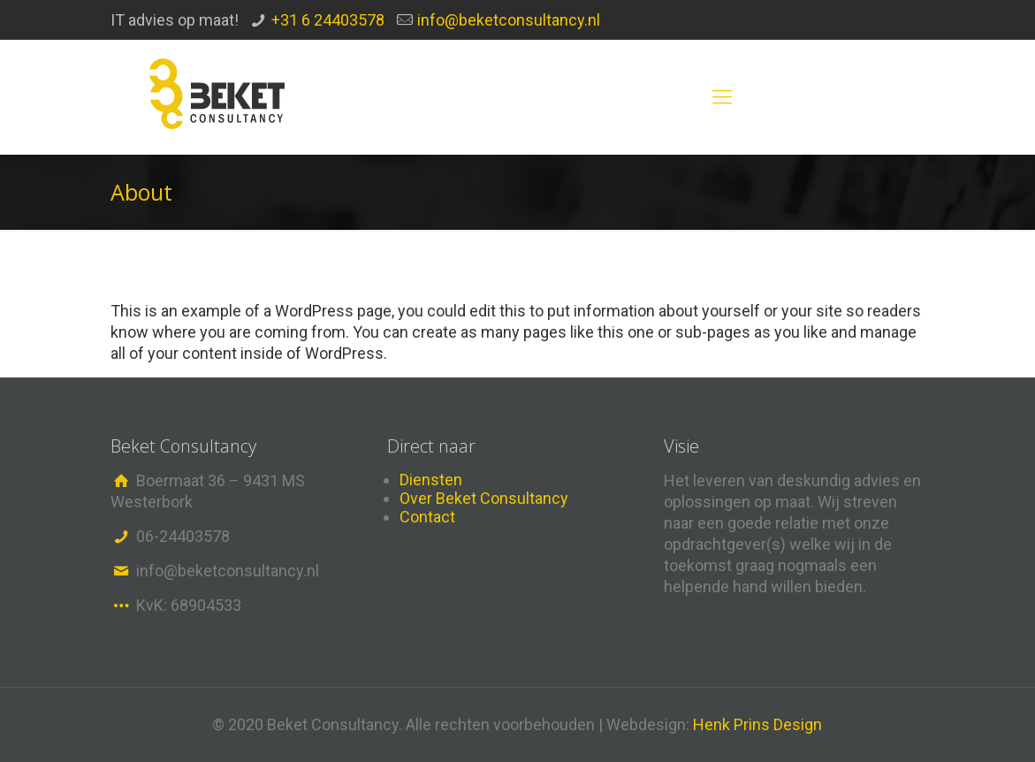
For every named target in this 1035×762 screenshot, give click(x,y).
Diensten (431, 479)
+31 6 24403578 (327, 20)
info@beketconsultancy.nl (508, 20)
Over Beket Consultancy (484, 498)
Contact (427, 516)
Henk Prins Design (757, 724)
